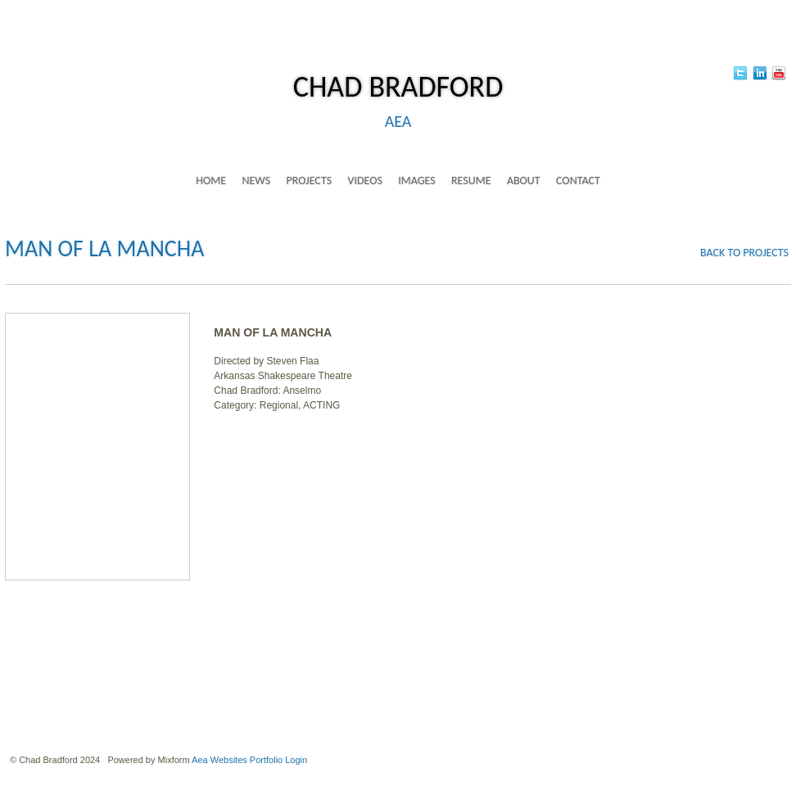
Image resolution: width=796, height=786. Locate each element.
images (416, 180)
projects (309, 180)
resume (471, 180)
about (523, 180)
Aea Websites (219, 760)
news (256, 180)
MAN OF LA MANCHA (104, 248)
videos (364, 180)
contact (578, 180)
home (211, 180)
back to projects (744, 253)
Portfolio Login (278, 760)
